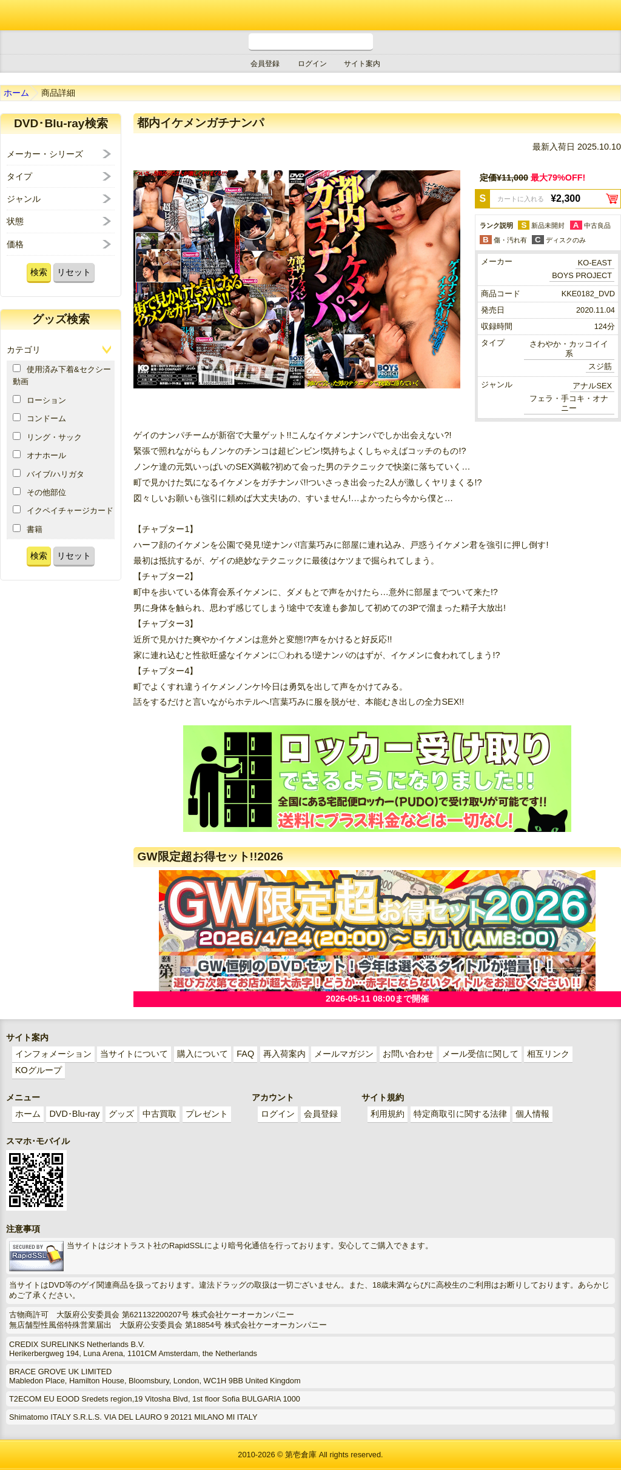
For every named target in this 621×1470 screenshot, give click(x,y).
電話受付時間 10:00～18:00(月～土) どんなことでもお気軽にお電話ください (311, 42)
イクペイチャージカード (63, 510)
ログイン (312, 63)
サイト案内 (362, 63)
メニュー (606, 15)
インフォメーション (53, 1054)
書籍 (27, 529)
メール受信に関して (480, 1054)
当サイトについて (134, 1054)
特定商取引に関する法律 (460, 1114)
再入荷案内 (284, 1054)
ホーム (16, 93)
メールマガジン (344, 1054)
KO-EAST (595, 262)
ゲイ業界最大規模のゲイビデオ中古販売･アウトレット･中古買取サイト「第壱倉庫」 (21, 15)
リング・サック (47, 437)
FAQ (245, 1054)
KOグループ (38, 1070)
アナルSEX (592, 385)
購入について (202, 1054)
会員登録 (265, 63)
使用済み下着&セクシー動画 (62, 375)
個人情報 (532, 1114)
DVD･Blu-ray (74, 1114)
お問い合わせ (408, 1054)
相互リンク (548, 1054)
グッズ (121, 1114)
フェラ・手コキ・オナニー (568, 403)
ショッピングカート (572, 15)
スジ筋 (600, 366)
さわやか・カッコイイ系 (568, 348)
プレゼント (207, 1114)
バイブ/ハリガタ (48, 474)
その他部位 (39, 492)
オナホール (39, 455)
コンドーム (39, 418)
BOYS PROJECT (582, 275)
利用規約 (387, 1114)
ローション (39, 400)
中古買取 (159, 1114)
